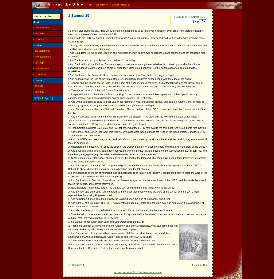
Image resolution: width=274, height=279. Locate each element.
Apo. (47, 98)
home (91, 5)
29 (69, 210)
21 (69, 158)
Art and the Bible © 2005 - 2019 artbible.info (138, 272)
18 (69, 139)
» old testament (41, 51)
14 (69, 117)
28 (69, 203)
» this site (38, 86)
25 (69, 188)
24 (69, 180)
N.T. (41, 98)
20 (69, 151)
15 (69, 121)
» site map (38, 92)
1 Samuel (114, 5)
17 (69, 132)
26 (69, 192)
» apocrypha (39, 63)
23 (69, 173)
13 (69, 109)
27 (69, 199)
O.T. (36, 98)
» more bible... (40, 75)
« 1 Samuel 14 (179, 16)
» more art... (39, 39)
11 (69, 95)
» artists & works (42, 28)
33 (69, 233)
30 (69, 214)
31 (69, 222)
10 (69, 91)
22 (69, 166)
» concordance (41, 69)
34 (69, 241)
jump (196, 21)
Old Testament (102, 5)
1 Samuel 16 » (197, 16)
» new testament (42, 57)
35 (69, 245)
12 (69, 102)
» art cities (38, 34)
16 (69, 128)
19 (69, 147)
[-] (52, 98)
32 (69, 226)
